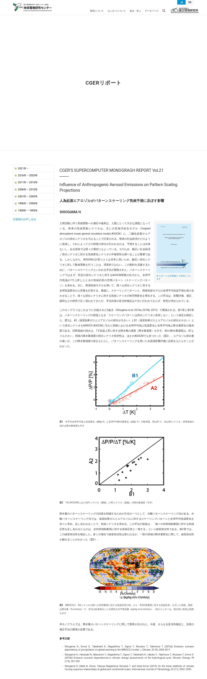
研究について (97, 11)
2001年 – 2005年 (28, 196)
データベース (151, 11)
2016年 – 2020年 (28, 175)
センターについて (117, 11)
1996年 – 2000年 (28, 203)
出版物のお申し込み (24, 219)
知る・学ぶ (135, 11)
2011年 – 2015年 (28, 182)
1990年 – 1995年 (28, 210)
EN (189, 2)
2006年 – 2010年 (28, 189)
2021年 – (23, 168)
